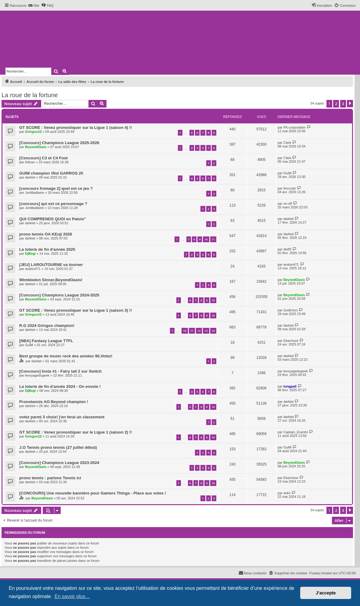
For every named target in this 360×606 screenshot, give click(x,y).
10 (205, 239)
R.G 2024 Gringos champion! (46, 325)
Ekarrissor (291, 340)
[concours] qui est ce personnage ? (53, 203)
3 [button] (343, 103)
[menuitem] (33, 5)
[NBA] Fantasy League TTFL (46, 340)
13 (205, 331)
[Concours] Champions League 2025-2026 (59, 142)
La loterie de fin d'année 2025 (47, 249)
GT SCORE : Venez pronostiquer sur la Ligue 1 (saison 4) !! (75, 127)
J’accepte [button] (326, 592)
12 (198, 331)
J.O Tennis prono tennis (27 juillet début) (58, 447)
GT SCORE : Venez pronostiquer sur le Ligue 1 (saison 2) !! (75, 432)
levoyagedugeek (37, 375)
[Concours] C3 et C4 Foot (43, 158)
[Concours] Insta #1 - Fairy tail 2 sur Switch (60, 371)
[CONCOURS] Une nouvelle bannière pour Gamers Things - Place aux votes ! (92, 493)
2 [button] (336, 103)
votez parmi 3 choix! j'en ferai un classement (61, 417)
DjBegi (30, 253)
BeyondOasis (35, 147)
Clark (287, 142)
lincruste (289, 188)
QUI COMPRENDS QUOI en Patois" (52, 219)
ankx (286, 493)
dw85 (287, 249)
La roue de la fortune (30, 95)
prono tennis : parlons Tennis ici (50, 478)
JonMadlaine (34, 192)
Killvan (30, 162)
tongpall (290, 386)
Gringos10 (33, 131)
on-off (287, 203)
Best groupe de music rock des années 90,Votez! (65, 356)
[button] (350, 103)
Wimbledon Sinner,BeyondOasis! (50, 280)
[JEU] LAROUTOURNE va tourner (51, 264)
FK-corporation (294, 127)
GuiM (287, 173)
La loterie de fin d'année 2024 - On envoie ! (60, 386)
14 (213, 331)
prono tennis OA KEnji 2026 (45, 234)
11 (213, 239)
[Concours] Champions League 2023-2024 (59, 462)
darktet (30, 177)
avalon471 (33, 269)
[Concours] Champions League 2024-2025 (59, 295)
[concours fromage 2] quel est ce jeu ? (56, 188)
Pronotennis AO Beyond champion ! (53, 401)
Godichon (290, 310)
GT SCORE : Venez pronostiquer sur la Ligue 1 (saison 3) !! (75, 310)
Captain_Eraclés (295, 432)
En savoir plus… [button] (72, 596)
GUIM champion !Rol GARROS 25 (51, 173)
